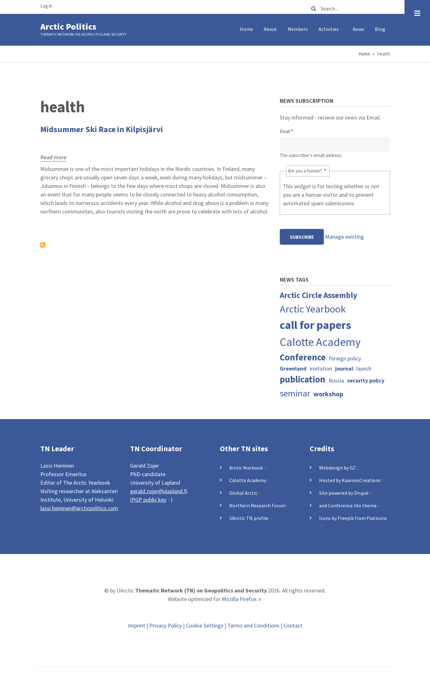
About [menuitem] (270, 29)
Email (285, 131)
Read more (53, 158)
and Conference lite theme (350, 505)
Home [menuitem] (246, 29)
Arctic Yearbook (313, 308)
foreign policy (345, 358)
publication (302, 379)
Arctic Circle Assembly (318, 295)
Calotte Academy (320, 342)
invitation (321, 368)
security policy (365, 380)
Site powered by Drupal (346, 493)
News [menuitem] (358, 29)
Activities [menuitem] (331, 31)
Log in (46, 6)
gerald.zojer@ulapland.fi (158, 491)
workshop (328, 394)
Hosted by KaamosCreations (352, 480)
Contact (293, 625)
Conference (303, 357)
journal (344, 368)
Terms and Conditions (253, 625)
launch (363, 368)
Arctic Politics (68, 26)
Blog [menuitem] (380, 29)
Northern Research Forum (259, 505)
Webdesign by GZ (339, 467)
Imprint (136, 625)
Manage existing (344, 236)
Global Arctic (245, 493)
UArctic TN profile (251, 518)
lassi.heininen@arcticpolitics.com (79, 508)
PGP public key (151, 499)
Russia (336, 380)
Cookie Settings (204, 625)
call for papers (315, 325)
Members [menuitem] (298, 29)
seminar (295, 393)
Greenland (293, 368)
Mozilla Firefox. (242, 599)
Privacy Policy (165, 625)
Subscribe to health (42, 245)
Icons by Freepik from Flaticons (353, 521)
